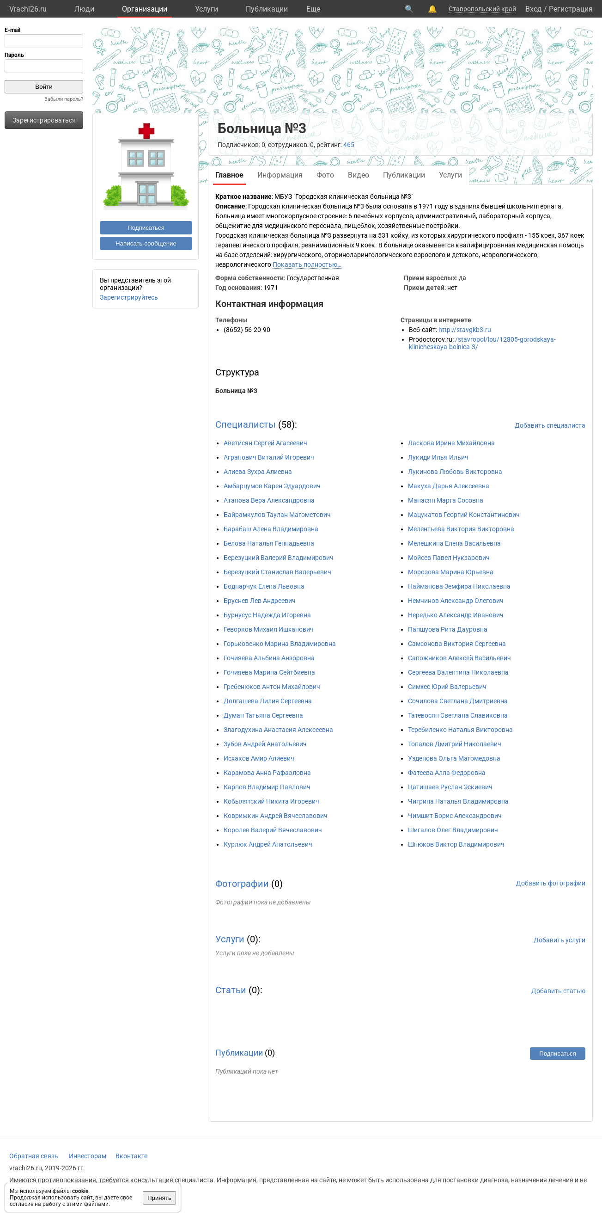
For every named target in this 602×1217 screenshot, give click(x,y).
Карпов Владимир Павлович (267, 787)
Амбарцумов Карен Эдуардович (272, 486)
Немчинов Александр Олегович (456, 600)
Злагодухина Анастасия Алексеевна (278, 729)
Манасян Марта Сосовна (445, 500)
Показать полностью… (307, 264)
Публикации (267, 9)
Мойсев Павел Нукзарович (449, 557)
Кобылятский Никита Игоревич (271, 801)
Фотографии (242, 883)
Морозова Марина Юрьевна (450, 572)
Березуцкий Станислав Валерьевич (277, 572)
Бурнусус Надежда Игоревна (267, 615)
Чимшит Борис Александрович (455, 815)
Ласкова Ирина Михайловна (451, 443)
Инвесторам (87, 1156)
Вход (533, 9)
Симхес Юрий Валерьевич (447, 686)
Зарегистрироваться (44, 120)
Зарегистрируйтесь (129, 297)
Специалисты (245, 424)
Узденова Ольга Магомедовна (454, 758)
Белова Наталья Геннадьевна (269, 543)
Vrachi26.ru (28, 9)
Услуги (206, 9)
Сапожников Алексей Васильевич (459, 658)
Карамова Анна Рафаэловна (267, 772)
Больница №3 (236, 390)
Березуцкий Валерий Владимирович (279, 557)
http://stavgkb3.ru (464, 329)
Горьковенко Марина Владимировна (280, 643)
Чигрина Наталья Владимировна (458, 801)
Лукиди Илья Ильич (438, 457)
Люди (84, 9)
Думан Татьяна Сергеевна (263, 715)
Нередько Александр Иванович (456, 615)
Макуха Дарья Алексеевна (448, 486)
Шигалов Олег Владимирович (453, 830)
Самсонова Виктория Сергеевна (457, 643)
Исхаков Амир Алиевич (259, 758)
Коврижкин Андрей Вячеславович (276, 815)
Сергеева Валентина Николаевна (458, 672)
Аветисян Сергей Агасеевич (265, 443)
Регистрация (571, 9)
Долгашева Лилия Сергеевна (268, 701)
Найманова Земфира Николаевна (459, 586)
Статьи (230, 990)
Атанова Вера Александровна (269, 500)
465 (348, 144)
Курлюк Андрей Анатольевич (268, 844)
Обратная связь (33, 1156)
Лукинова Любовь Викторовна (455, 471)
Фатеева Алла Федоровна (447, 772)
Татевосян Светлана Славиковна (458, 715)
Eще (313, 9)
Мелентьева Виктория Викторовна (461, 529)
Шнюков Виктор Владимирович (456, 844)
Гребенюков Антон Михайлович (272, 686)
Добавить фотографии (550, 883)
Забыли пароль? (63, 99)
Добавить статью (558, 991)
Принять (159, 1197)
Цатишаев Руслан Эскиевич (450, 787)
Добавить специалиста (550, 425)
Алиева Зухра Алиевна (258, 471)
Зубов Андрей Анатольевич (265, 744)
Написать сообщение (146, 243)
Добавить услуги (559, 940)
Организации (144, 9)
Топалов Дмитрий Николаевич (454, 744)
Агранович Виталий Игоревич (269, 457)
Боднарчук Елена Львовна (264, 586)
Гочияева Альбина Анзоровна (269, 658)
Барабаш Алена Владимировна (271, 529)
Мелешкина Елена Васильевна (454, 543)
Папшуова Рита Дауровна (447, 629)
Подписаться (146, 227)
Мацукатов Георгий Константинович (464, 514)
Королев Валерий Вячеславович (273, 830)
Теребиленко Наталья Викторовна (460, 729)
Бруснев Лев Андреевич (260, 600)
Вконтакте (131, 1156)
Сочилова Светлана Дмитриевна (458, 701)
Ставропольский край (482, 8)
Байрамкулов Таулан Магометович (277, 514)
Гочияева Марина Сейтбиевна (269, 672)
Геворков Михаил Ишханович (269, 629)
